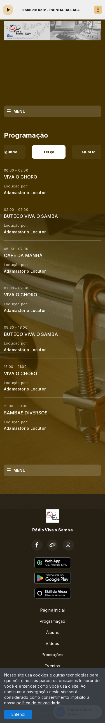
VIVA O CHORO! (21, 177)
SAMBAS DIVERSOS (26, 413)
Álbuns (52, 632)
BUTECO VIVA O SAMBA (31, 216)
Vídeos (52, 643)
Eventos (52, 665)
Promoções (53, 654)
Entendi (18, 714)
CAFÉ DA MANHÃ (23, 255)
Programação (52, 621)
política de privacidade (38, 702)
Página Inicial (52, 610)
